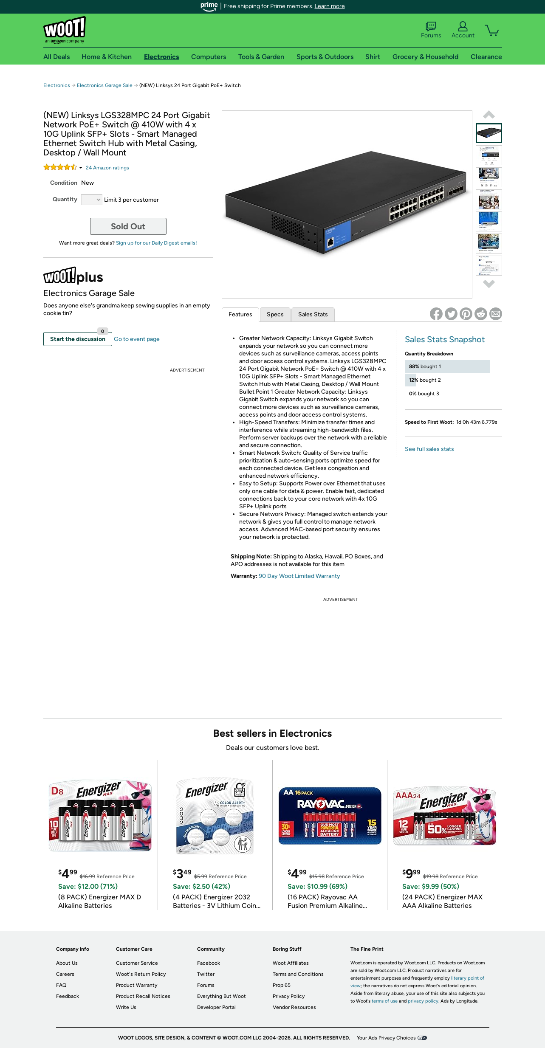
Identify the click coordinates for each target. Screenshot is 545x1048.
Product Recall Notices (143, 996)
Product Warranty (136, 985)
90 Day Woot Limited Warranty (299, 576)
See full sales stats (429, 449)
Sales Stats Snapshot (445, 339)
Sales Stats (313, 314)
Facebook (208, 963)
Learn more (330, 6)
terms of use (385, 1001)
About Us (67, 963)
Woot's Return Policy (141, 974)
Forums (431, 30)
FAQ (61, 985)
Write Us (126, 1007)
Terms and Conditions (298, 974)
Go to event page (137, 339)
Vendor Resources (294, 1007)
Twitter (206, 974)
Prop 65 (282, 985)
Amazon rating (107, 168)
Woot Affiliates (291, 963)
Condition (63, 182)
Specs (275, 314)
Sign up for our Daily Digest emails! (156, 243)
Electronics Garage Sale (105, 85)
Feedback (67, 996)
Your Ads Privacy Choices (386, 1038)
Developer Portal (216, 1007)
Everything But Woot (221, 996)
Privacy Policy (289, 996)
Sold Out (128, 226)
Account (463, 30)
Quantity (65, 199)
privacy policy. (423, 1001)
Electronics (56, 85)
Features (240, 314)
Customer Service (137, 963)
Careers (65, 974)
